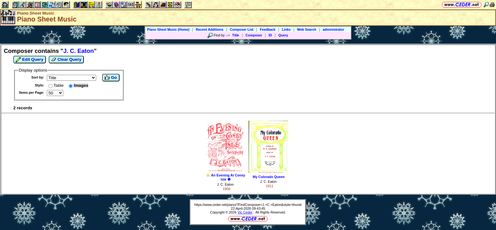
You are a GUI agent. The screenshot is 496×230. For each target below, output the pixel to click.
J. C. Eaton (225, 184)
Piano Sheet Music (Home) (168, 29)
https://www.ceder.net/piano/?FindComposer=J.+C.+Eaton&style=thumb (247, 205)
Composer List (242, 29)
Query (283, 35)
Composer (253, 35)
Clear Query (66, 59)
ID (270, 35)
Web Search (306, 29)
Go (111, 77)
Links (286, 29)
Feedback (267, 29)
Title (235, 35)
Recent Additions (209, 29)
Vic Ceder (245, 212)
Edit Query (29, 59)
